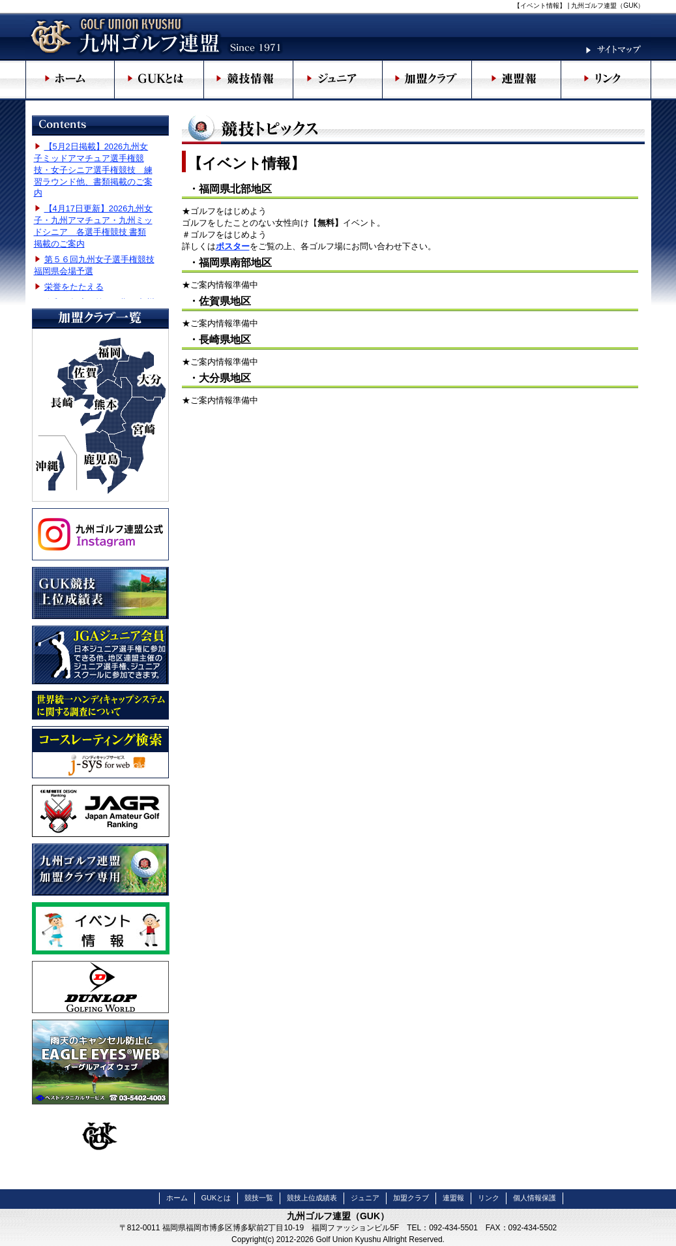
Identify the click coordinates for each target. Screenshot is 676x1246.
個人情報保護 (534, 1198)
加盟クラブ (411, 1198)
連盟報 (453, 1198)
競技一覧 (258, 1198)
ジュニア (365, 1198)
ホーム (177, 1198)
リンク (488, 1198)
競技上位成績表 (312, 1198)
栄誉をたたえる (74, 287)
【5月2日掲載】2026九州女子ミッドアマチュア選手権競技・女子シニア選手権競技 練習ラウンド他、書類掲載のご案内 (93, 170)
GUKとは (216, 1198)
